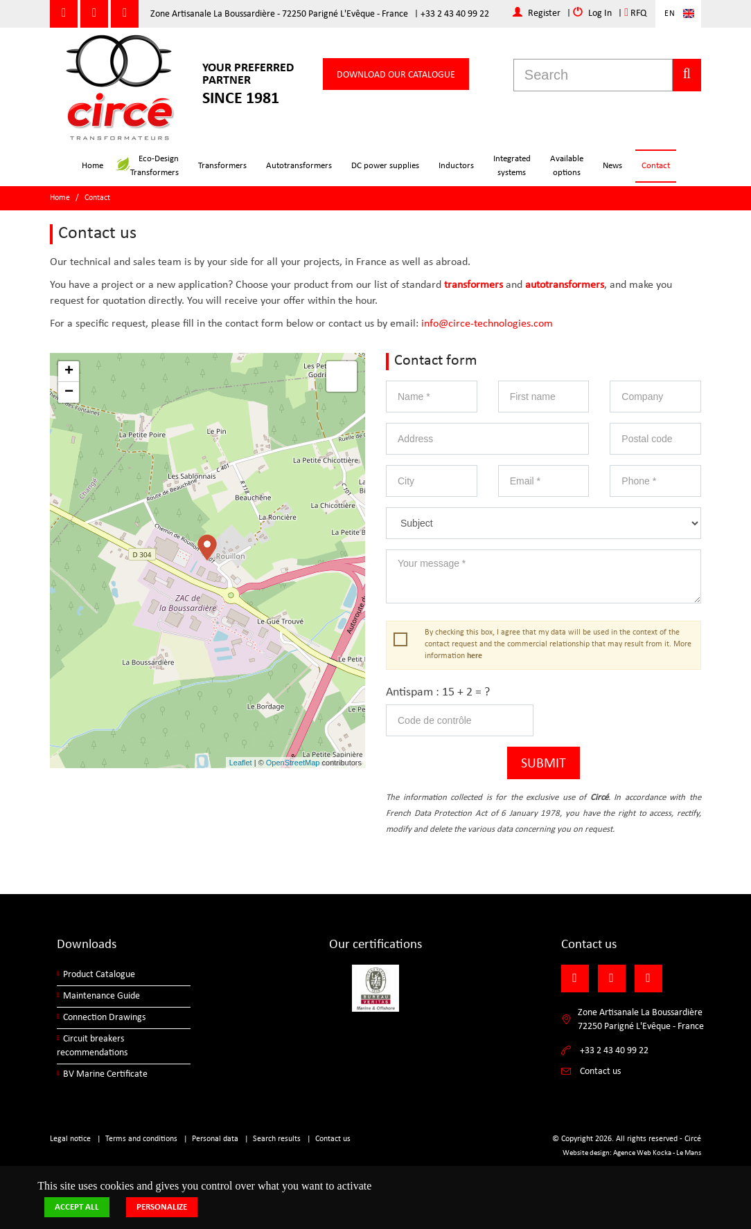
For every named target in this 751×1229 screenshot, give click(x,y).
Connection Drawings (104, 1017)
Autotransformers (299, 165)
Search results (277, 1139)
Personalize (161, 1207)
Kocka (662, 1153)
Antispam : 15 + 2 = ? (438, 692)
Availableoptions (566, 165)
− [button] (68, 392)
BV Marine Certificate (105, 1074)
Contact (656, 165)
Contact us (333, 1139)
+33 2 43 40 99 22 (455, 14)
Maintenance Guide (101, 996)
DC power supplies (385, 165)
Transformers (222, 165)
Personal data (215, 1139)
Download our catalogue (396, 75)
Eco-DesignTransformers (147, 165)
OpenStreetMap (293, 762)
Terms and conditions (141, 1139)
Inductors (456, 165)
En (669, 14)
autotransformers (564, 285)
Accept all (77, 1207)
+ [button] (68, 371)
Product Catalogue (99, 974)
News (612, 165)
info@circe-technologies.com (487, 323)
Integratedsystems (512, 165)
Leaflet (240, 762)
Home (92, 165)
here (474, 656)
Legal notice (70, 1139)
